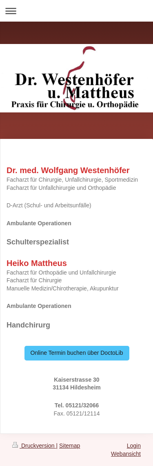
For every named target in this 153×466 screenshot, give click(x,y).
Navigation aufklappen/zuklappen (76, 11)
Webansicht (126, 454)
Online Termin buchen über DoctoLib (77, 353)
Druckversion (34, 445)
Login (134, 445)
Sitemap (69, 445)
